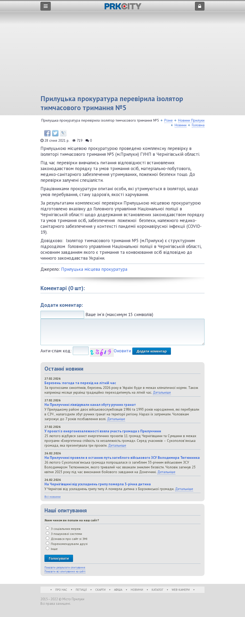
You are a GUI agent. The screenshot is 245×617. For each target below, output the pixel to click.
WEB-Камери (181, 590)
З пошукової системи (64, 534)
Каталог (157, 590)
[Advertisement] (122, 54)
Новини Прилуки (191, 120)
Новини (181, 125)
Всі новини (52, 497)
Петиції (81, 590)
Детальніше (162, 392)
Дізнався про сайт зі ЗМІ (66, 539)
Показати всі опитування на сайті (64, 571)
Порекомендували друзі (67, 544)
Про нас (61, 590)
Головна (198, 125)
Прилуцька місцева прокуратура (94, 269)
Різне (168, 120)
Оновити (122, 351)
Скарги (100, 590)
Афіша (118, 590)
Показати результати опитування (64, 567)
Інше (52, 549)
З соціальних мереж (63, 529)
